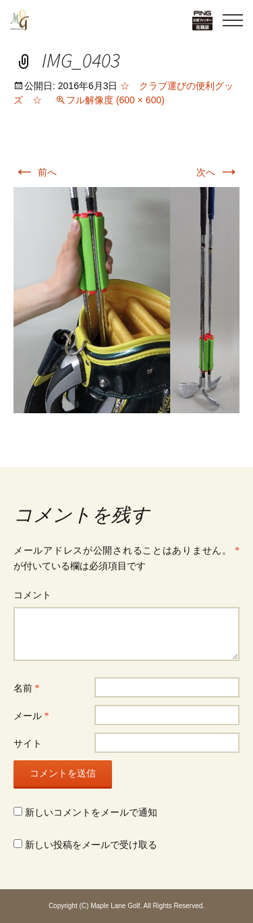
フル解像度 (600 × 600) (115, 100)
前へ (35, 172)
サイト (27, 744)
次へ (218, 172)
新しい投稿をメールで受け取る (91, 845)
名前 (26, 688)
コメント (32, 595)
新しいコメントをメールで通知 (91, 813)
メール (31, 716)
